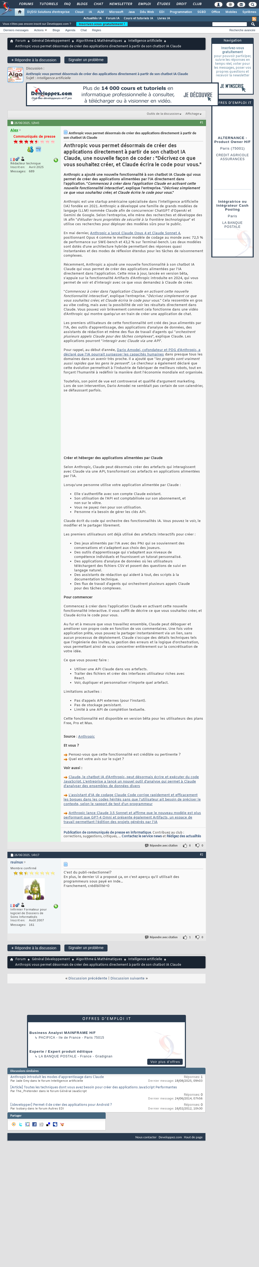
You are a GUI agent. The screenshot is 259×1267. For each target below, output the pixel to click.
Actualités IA (92, 18)
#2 (201, 875)
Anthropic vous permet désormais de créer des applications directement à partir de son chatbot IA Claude (107, 74)
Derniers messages (16, 30)
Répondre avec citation (161, 866)
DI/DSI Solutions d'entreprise (48, 12)
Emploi (144, 4)
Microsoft (116, 12)
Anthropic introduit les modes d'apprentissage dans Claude (57, 1098)
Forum (20, 41)
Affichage (192, 114)
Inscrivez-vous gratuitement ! (102, 24)
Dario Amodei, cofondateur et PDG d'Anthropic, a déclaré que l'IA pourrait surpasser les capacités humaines (132, 352)
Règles (96, 30)
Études (163, 4)
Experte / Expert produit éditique (61, 1072)
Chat (98, 4)
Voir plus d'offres (165, 1083)
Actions (39, 30)
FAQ (67, 4)
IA (90, 12)
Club (197, 4)
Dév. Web (147, 12)
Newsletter (120, 4)
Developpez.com (170, 1158)
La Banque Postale (58, 1077)
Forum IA (112, 18)
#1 (201, 122)
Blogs (82, 4)
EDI (161, 12)
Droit (181, 4)
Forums (25, 4)
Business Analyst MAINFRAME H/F (62, 1054)
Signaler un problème (86, 60)
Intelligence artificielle (145, 41)
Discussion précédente (87, 999)
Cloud (79, 12)
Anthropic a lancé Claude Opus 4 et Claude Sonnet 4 (135, 233)
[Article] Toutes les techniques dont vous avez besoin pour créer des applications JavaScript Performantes (93, 1108)
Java (131, 12)
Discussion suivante (127, 999)
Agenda (70, 30)
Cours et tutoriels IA (138, 18)
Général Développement (51, 41)
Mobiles (231, 12)
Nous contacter (146, 1158)
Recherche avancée (242, 30)
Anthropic (86, 757)
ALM (100, 12)
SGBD (201, 12)
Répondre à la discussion (33, 60)
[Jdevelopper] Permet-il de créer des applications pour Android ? (61, 1126)
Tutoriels (48, 4)
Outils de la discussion (163, 114)
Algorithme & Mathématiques (99, 41)
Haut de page (193, 1158)
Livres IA (163, 18)
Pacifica (47, 1058)
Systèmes (249, 12)
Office (215, 12)
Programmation (181, 12)
